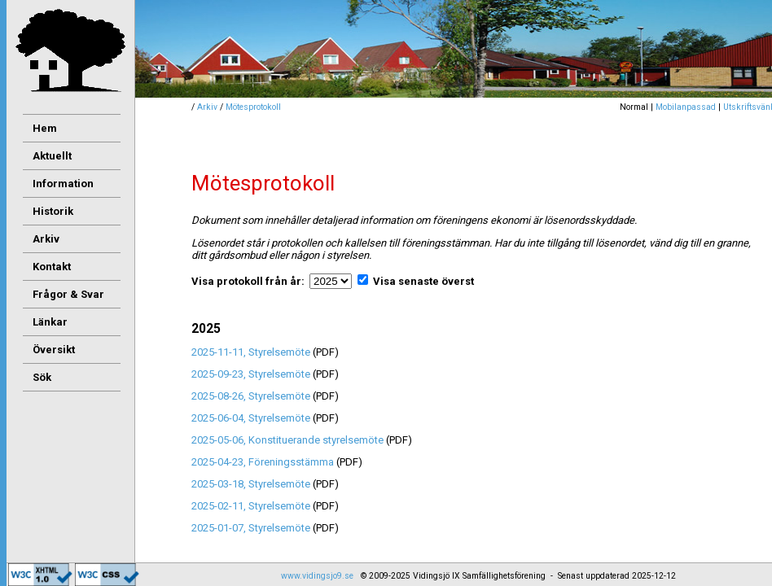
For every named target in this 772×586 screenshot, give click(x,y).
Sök (42, 377)
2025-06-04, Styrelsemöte (252, 418)
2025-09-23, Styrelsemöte (252, 374)
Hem (45, 128)
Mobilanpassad (686, 107)
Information (63, 183)
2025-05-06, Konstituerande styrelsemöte (288, 440)
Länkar (50, 322)
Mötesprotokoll (253, 107)
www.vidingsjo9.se (317, 576)
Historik (53, 211)
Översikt (54, 349)
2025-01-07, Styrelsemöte (252, 528)
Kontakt (52, 266)
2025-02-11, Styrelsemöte (252, 506)
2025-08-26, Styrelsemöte (252, 396)
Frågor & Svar (68, 294)
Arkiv (207, 107)
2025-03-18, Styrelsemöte (252, 484)
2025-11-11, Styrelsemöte (252, 352)
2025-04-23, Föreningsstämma (263, 462)
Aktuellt (52, 156)
